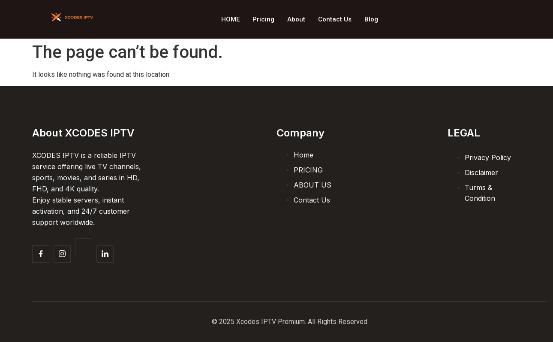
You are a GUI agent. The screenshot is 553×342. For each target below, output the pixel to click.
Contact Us (335, 19)
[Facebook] (40, 254)
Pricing (263, 19)
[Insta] (62, 254)
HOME (230, 19)
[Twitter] (83, 246)
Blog (371, 19)
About (296, 19)
